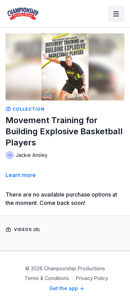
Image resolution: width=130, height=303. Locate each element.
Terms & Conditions (47, 278)
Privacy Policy (92, 278)
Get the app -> (66, 288)
